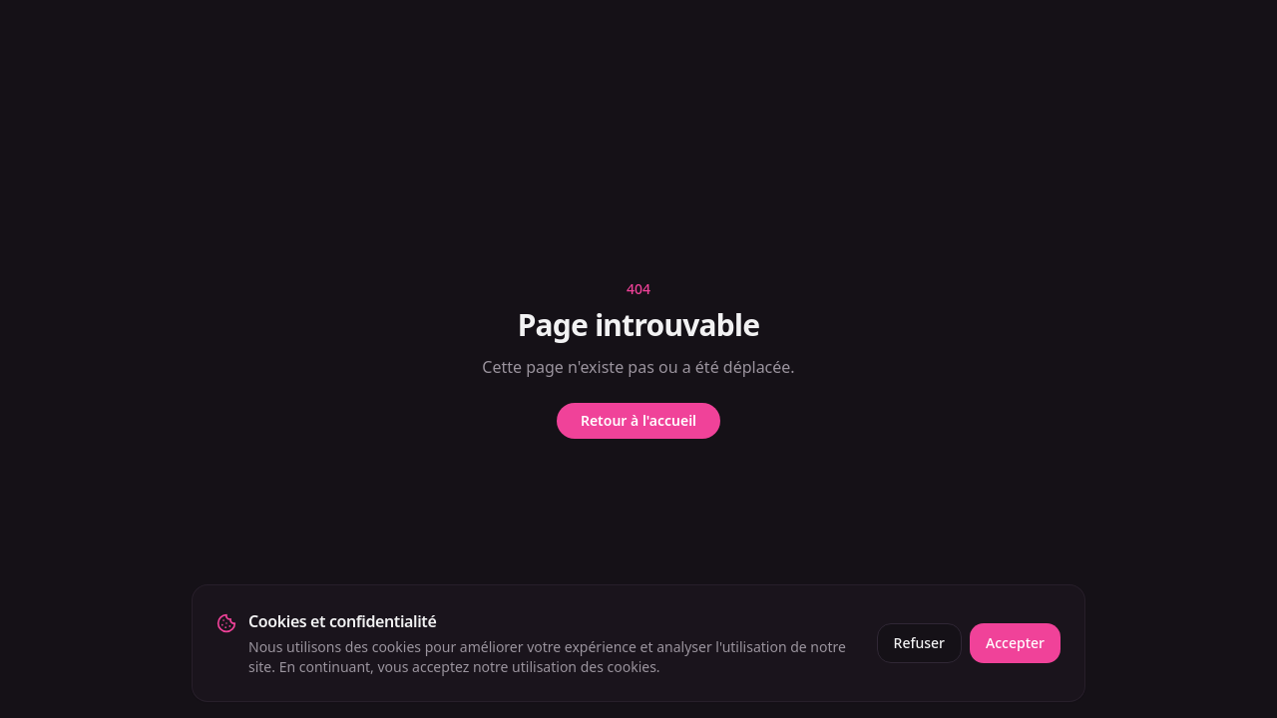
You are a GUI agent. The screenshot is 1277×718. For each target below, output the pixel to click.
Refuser (919, 642)
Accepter (1015, 642)
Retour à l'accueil (638, 420)
